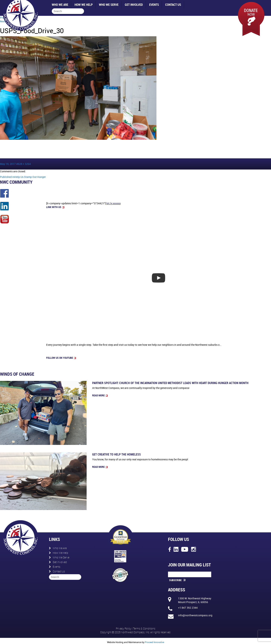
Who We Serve (108, 4)
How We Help (84, 4)
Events (154, 4)
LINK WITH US (55, 207)
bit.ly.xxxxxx (113, 203)
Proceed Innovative (154, 642)
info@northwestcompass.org (195, 615)
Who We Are (60, 4)
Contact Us (173, 4)
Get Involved (134, 4)
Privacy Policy (124, 628)
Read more (100, 395)
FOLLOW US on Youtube (61, 357)
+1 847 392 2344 (188, 607)
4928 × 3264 (23, 164)
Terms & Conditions (144, 628)
